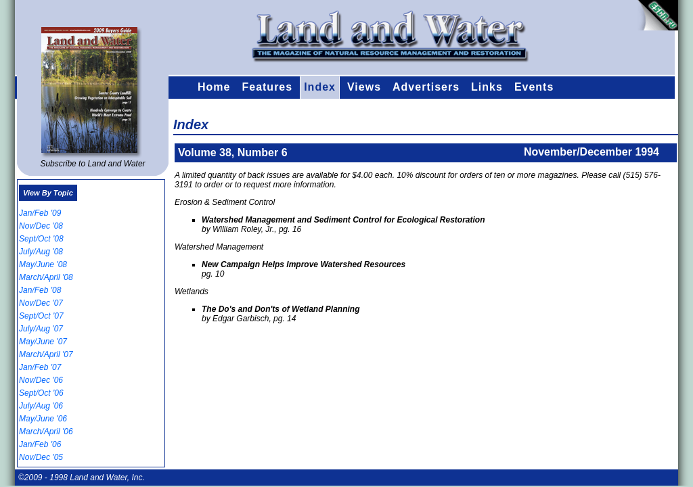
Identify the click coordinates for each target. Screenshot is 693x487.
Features (267, 87)
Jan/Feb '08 (40, 290)
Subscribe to (92, 163)
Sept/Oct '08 (41, 239)
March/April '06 (46, 431)
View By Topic (48, 193)
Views (364, 87)
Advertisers (426, 87)
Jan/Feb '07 (40, 367)
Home (214, 87)
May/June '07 (43, 341)
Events (534, 87)
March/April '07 (46, 354)
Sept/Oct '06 (41, 393)
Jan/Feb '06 (40, 444)
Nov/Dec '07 (41, 303)
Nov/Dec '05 (41, 457)
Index (320, 87)
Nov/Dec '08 (41, 226)
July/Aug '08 (41, 251)
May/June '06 (43, 418)
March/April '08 (46, 277)
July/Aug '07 (41, 328)
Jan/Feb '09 (40, 213)
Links (487, 87)
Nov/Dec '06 (41, 380)
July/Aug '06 (41, 406)
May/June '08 (43, 264)
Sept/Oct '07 (41, 316)
